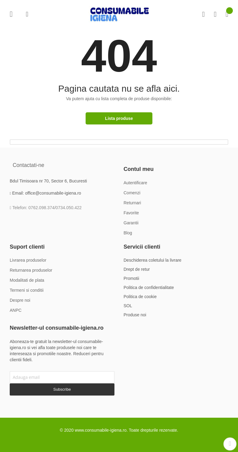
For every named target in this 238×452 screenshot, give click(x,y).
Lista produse (119, 118)
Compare (203, 14)
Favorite (215, 14)
